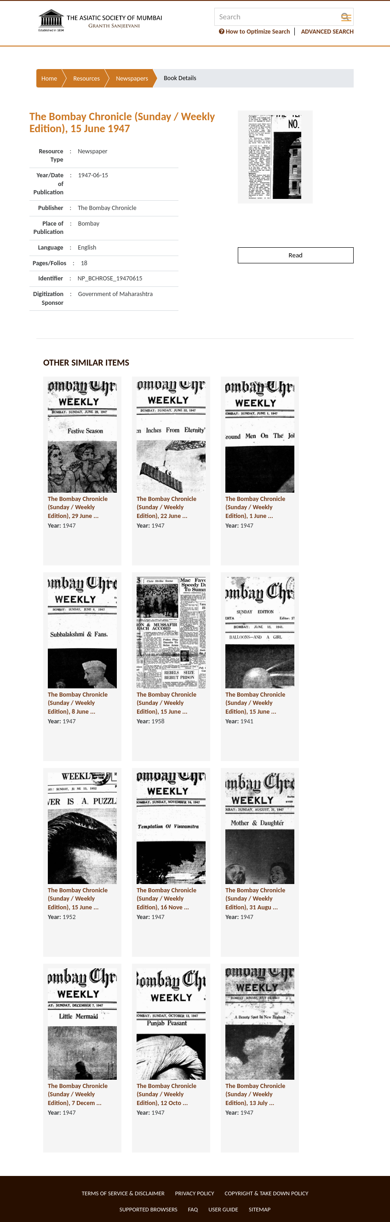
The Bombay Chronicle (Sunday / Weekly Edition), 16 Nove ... (166, 898)
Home (49, 78)
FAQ (193, 1209)
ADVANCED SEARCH (327, 31)
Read (296, 255)
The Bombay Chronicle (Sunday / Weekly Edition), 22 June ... (166, 507)
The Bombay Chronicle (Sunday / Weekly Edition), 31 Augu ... (255, 898)
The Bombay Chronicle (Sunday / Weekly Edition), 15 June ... (166, 703)
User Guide (223, 1209)
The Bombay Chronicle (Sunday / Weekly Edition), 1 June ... (255, 507)
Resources (86, 78)
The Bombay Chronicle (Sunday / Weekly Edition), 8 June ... (78, 703)
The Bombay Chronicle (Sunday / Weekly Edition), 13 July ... (255, 1094)
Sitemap (259, 1209)
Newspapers (132, 78)
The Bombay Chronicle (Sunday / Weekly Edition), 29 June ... (78, 507)
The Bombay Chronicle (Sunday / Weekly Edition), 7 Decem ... (78, 1094)
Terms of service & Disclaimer (123, 1193)
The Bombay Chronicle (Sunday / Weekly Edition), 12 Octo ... (166, 1094)
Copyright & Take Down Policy (267, 1193)
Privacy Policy (194, 1193)
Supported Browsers (149, 1209)
